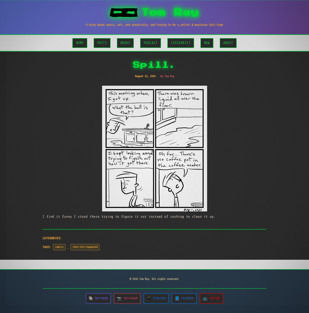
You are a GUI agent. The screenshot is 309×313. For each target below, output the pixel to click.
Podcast (150, 43)
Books (125, 43)
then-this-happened (85, 247)
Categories (181, 43)
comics (59, 247)
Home (80, 43)
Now (207, 43)
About (228, 43)
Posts (102, 43)
